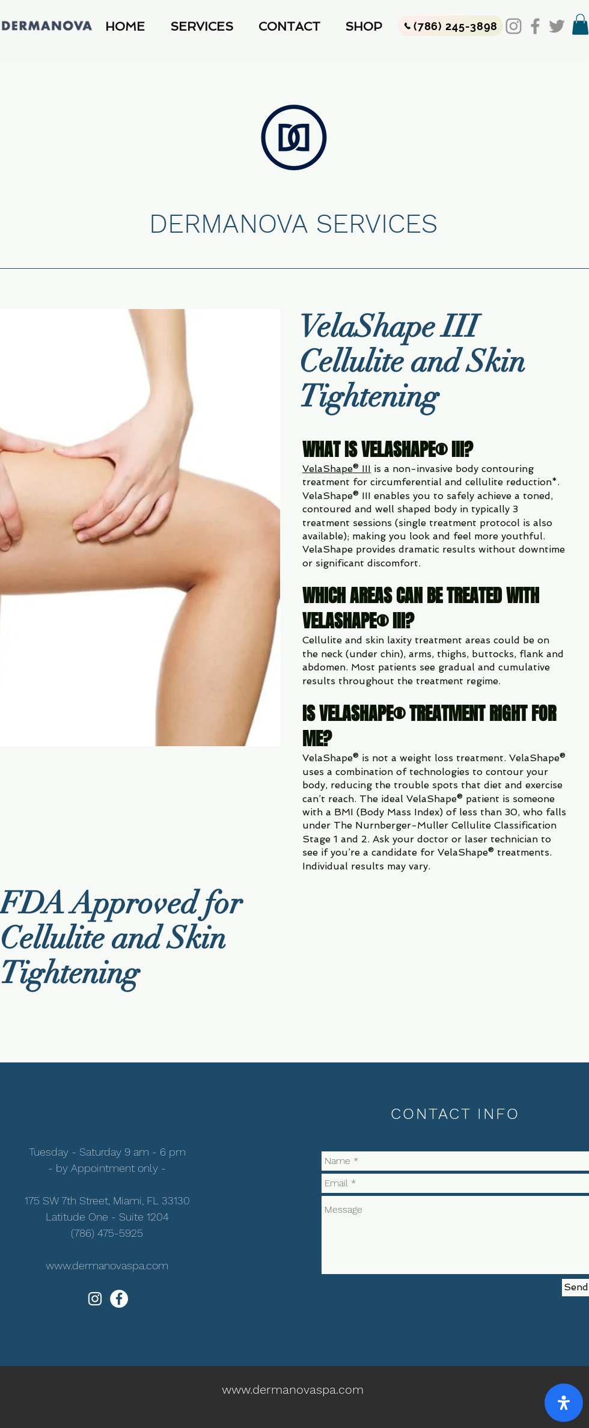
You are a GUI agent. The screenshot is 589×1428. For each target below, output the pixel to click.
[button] (205, 26)
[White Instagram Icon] (95, 1299)
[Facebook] (535, 26)
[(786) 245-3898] (450, 26)
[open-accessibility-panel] (564, 1403)
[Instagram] (513, 26)
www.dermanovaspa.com (107, 1265)
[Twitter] (556, 26)
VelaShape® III (336, 468)
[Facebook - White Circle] (119, 1299)
